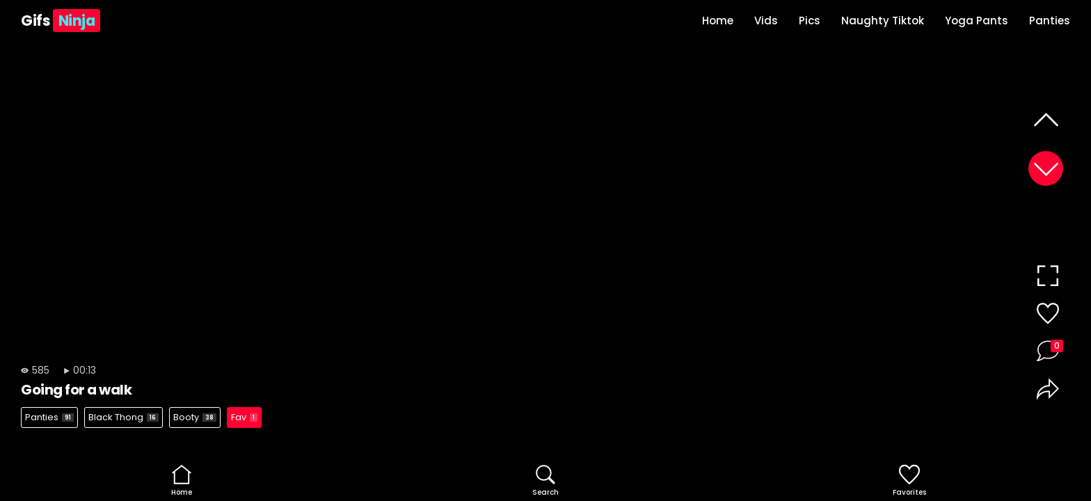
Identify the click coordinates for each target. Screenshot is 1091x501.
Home (717, 20)
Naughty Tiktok (882, 20)
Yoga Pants (976, 20)
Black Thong (123, 417)
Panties (1049, 20)
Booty (194, 417)
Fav (244, 417)
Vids (766, 20)
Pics (809, 20)
